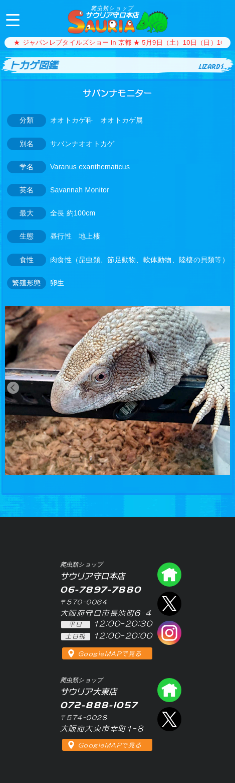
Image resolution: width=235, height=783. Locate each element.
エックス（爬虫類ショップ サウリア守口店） (169, 604)
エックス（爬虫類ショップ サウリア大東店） (169, 719)
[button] (13, 388)
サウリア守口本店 (111, 12)
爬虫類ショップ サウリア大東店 (169, 690)
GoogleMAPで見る (110, 654)
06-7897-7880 (219, 19)
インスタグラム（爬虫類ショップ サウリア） (169, 633)
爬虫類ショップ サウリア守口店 (169, 575)
